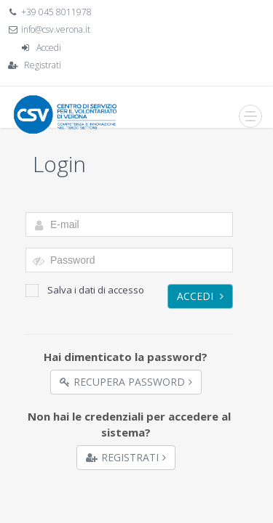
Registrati (42, 65)
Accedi (48, 47)
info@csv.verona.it (55, 29)
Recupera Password (126, 382)
